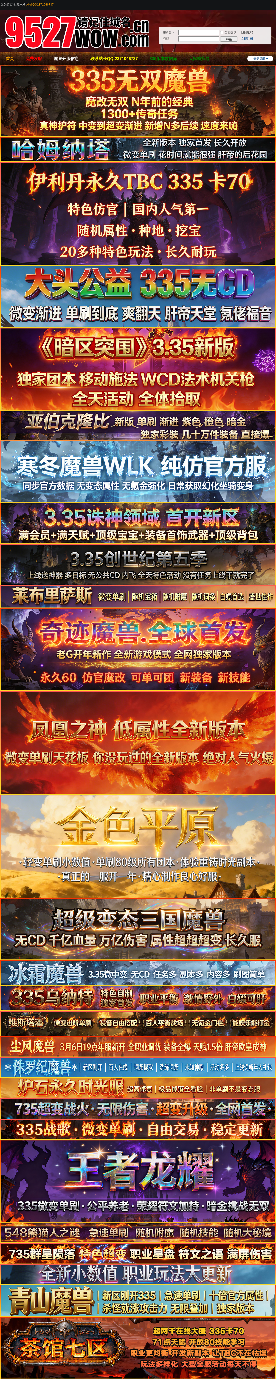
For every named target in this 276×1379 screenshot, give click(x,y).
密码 (166, 38)
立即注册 (247, 38)
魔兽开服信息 (66, 58)
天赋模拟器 (199, 58)
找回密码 (247, 32)
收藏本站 (19, 4)
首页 (10, 58)
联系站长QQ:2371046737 (114, 58)
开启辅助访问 (274, 3)
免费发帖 (34, 58)
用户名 (167, 32)
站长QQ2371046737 (40, 4)
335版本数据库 (163, 58)
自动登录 (228, 32)
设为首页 (7, 4)
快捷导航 (259, 58)
